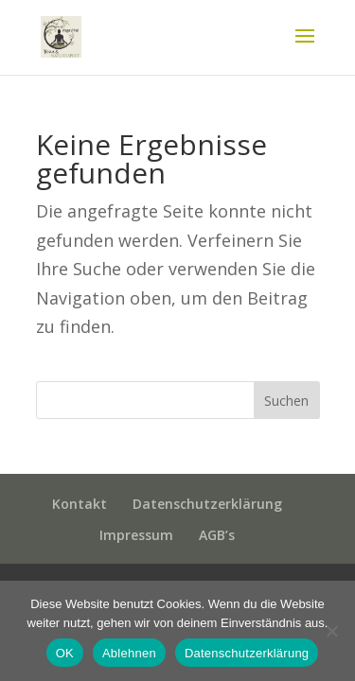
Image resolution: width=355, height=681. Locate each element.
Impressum (136, 535)
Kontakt (79, 504)
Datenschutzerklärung (207, 504)
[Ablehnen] (331, 630)
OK (65, 653)
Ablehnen (129, 653)
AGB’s (217, 535)
